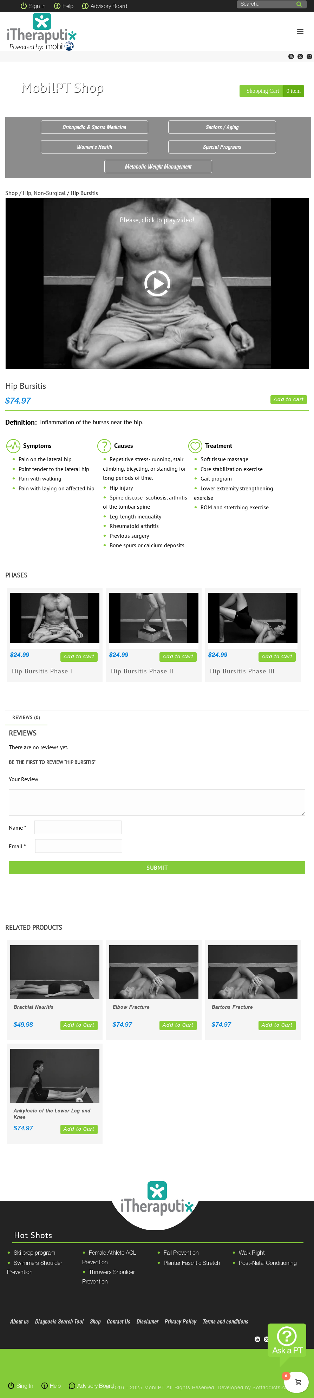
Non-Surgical (50, 192)
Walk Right (252, 1253)
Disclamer (147, 1321)
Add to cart (289, 400)
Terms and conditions (225, 1321)
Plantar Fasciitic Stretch (192, 1263)
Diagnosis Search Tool (59, 1321)
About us (19, 1321)
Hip (27, 192)
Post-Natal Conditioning (268, 1263)
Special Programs (222, 147)
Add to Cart (79, 657)
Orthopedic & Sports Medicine (94, 127)
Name (17, 827)
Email (17, 845)
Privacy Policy (180, 1321)
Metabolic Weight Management (158, 166)
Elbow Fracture (131, 1008)
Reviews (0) (26, 717)
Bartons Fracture (232, 1008)
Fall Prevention (181, 1253)
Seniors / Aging (222, 127)
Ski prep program (34, 1253)
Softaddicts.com (273, 1388)
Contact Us (118, 1321)
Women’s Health (94, 147)
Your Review (23, 779)
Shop (11, 192)
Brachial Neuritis (34, 1008)
